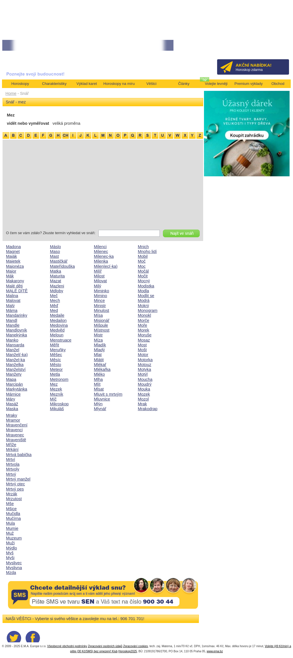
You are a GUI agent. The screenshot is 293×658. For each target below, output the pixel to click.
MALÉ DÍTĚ (17, 291)
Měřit (54, 345)
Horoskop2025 (127, 651)
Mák (10, 276)
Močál (143, 271)
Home (10, 93)
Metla (55, 374)
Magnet (13, 251)
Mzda (11, 572)
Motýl (142, 374)
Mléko (99, 374)
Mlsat (99, 389)
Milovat (100, 281)
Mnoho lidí (147, 251)
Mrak (142, 404)
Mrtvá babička (19, 454)
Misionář (101, 320)
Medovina (59, 325)
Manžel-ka (15, 359)
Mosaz (144, 340)
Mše (10, 503)
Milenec (101, 251)
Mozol (143, 399)
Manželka (15, 364)
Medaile (57, 315)
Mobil (142, 256)
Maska (12, 408)
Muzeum (14, 538)
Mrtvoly (12, 469)
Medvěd (57, 330)
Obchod (277, 83)
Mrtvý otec (15, 484)
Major (11, 271)
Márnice (13, 394)
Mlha (98, 379)
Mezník (56, 394)
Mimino (100, 295)
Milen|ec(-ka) (106, 266)
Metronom (59, 379)
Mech (55, 300)
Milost (99, 276)
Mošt (142, 350)
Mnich (143, 246)
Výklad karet (86, 83)
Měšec (56, 354)
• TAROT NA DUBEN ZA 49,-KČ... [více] (120, 45)
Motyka (144, 369)
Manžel (12, 350)
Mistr (98, 335)
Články (183, 83)
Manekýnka (16, 335)
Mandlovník (16, 330)
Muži (10, 543)
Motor (143, 354)
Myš (9, 553)
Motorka (145, 359)
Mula (10, 523)
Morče (143, 320)
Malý (10, 305)
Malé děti (14, 286)
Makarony (15, 281)
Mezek (56, 389)
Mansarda (15, 345)
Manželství (16, 369)
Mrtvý (11, 474)
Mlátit (99, 359)
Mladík (100, 345)
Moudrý (144, 384)
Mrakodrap (147, 408)
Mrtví (10, 459)
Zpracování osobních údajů (105, 646)
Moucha (145, 379)
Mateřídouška (62, 266)
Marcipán (14, 384)
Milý (97, 286)
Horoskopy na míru (119, 83)
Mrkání (12, 449)
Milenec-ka (104, 256)
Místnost (101, 330)
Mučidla (13, 513)
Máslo (55, 246)
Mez (54, 384)
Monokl (144, 315)
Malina (12, 295)
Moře (142, 325)
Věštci (151, 83)
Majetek (13, 261)
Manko (12, 340)
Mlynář (100, 408)
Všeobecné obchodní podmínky (67, 646)
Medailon (58, 320)
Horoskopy (20, 83)
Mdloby (56, 291)
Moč (142, 261)
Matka (55, 271)
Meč (54, 295)
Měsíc (55, 359)
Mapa (11, 379)
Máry (10, 399)
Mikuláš (57, 408)
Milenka (101, 261)
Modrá (143, 300)
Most (142, 345)
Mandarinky (16, 315)
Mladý (99, 350)
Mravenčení (16, 425)
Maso (55, 251)
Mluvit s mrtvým (108, 394)
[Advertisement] (103, 186)
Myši (10, 557)
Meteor (56, 369)
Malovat (13, 300)
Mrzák (11, 494)
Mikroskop (59, 404)
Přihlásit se (275, 47)
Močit (142, 276)
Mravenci (14, 430)
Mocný (144, 281)
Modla (143, 291)
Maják (11, 256)
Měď (54, 305)
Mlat (98, 354)
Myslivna (14, 567)
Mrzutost (14, 498)
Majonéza (15, 266)
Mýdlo (11, 548)
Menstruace (60, 340)
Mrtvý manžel (18, 479)
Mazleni (57, 286)
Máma (11, 310)
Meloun (56, 335)
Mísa (98, 315)
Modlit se (146, 295)
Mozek (144, 394)
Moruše (144, 335)
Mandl (11, 320)
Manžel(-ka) (17, 354)
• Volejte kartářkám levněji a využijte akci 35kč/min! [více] (44, 45)
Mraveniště (16, 440)
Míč (53, 399)
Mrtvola (12, 464)
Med (54, 310)
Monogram (147, 310)
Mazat (55, 281)
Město (55, 364)
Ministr (100, 305)
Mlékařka (102, 369)
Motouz (144, 364)
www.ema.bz (215, 651)
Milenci (100, 246)
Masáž (12, 404)
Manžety (13, 374)
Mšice (11, 508)
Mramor (13, 420)
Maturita (57, 276)
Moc (142, 266)
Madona (13, 246)
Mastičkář (59, 261)
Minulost (101, 310)
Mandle (12, 325)
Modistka (146, 286)
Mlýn (98, 404)
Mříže (11, 444)
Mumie (12, 528)
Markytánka (16, 389)
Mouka (144, 389)
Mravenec (15, 435)
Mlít (97, 384)
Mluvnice (102, 399)
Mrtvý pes (15, 489)
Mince (99, 300)
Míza (98, 340)
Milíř (98, 271)
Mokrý (143, 305)
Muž (10, 533)
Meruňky (58, 350)
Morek (143, 330)
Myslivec (14, 563)
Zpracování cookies (135, 646)
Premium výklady (249, 83)
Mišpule (101, 325)
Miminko (101, 291)
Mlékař (100, 364)
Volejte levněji (216, 83)
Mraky (11, 415)
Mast (54, 256)
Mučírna (13, 518)
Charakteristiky (54, 83)
